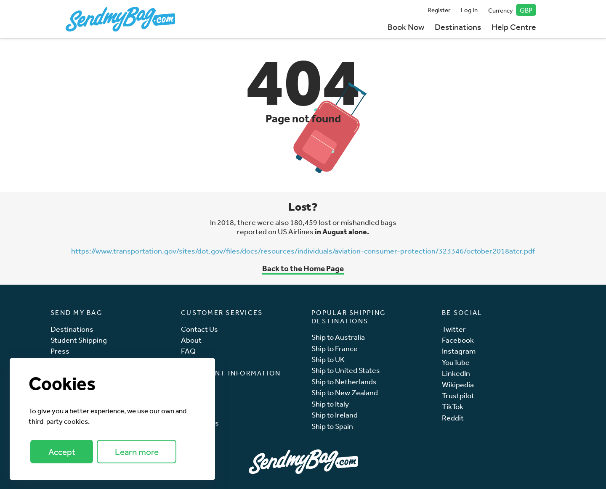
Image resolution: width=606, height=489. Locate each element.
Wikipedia (458, 384)
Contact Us (199, 329)
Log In (469, 10)
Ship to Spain (332, 426)
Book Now (406, 27)
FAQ (188, 350)
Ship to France (334, 348)
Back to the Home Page (303, 268)
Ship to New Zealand (344, 392)
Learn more (137, 452)
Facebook (458, 340)
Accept (61, 452)
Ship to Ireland (334, 414)
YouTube (456, 362)
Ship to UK (328, 359)
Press (59, 350)
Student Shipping (78, 340)
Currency (512, 10)
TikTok (452, 406)
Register (439, 10)
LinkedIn (456, 373)
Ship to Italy (330, 403)
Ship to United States (345, 370)
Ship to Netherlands (344, 381)
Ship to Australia (338, 337)
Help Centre (514, 27)
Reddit (453, 417)
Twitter (454, 329)
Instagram (459, 350)
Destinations (458, 27)
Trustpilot (458, 395)
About (191, 340)
